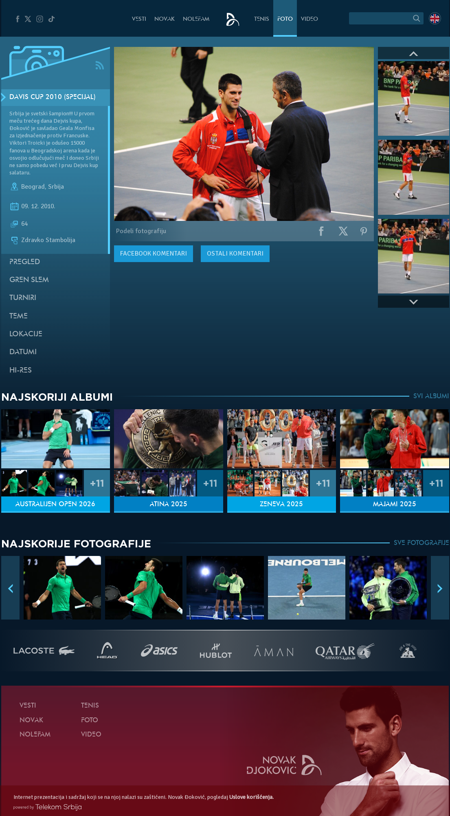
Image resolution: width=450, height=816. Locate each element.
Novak (164, 19)
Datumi (23, 352)
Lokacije (25, 334)
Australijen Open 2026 (55, 504)
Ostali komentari (235, 253)
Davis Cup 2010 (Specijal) (52, 97)
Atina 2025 (168, 504)
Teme (18, 316)
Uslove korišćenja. (251, 797)
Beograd (33, 187)
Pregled (24, 262)
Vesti (139, 19)
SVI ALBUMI (431, 396)
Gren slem (29, 280)
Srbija (56, 187)
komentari (153, 253)
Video (309, 19)
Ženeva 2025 (281, 504)
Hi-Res (20, 371)
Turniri (22, 298)
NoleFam (196, 19)
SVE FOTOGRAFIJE (421, 543)
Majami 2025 (394, 504)
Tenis (261, 19)
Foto (285, 19)
